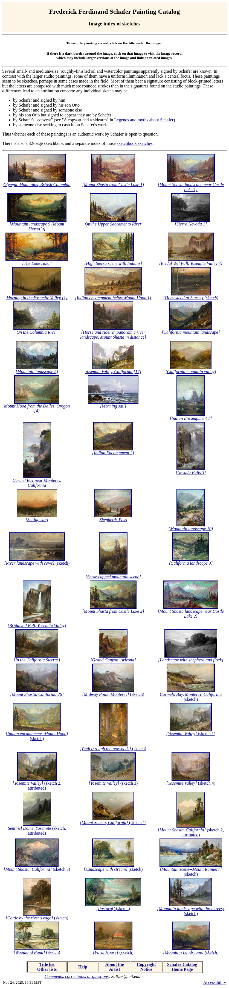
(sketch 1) (190, 733)
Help (82, 966)
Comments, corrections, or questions (77, 976)
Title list (46, 964)
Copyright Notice (146, 967)
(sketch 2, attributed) (37, 785)
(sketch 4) (190, 783)
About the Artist (114, 967)
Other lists (47, 969)
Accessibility (214, 982)
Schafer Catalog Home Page (182, 967)
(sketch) (36, 563)
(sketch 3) (113, 783)
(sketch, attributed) (37, 830)
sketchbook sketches (135, 143)
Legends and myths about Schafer (143, 120)
